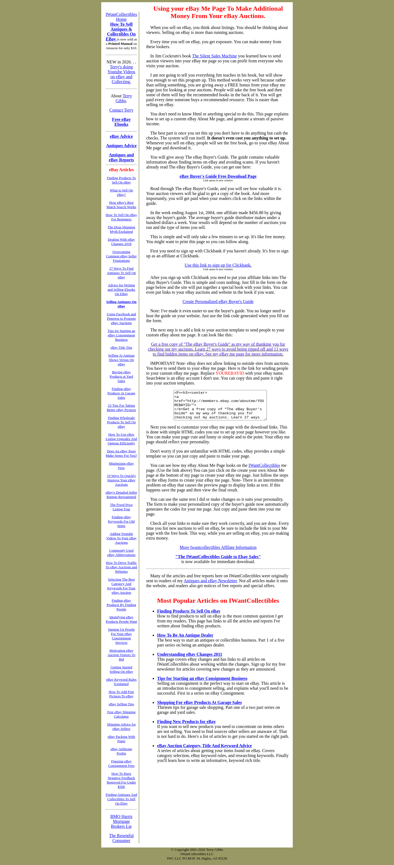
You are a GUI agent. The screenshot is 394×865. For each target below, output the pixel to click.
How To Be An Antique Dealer (185, 641)
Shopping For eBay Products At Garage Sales (199, 708)
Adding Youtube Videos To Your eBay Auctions (121, 538)
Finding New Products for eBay (186, 727)
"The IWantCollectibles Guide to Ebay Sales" (218, 562)
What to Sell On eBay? (121, 192)
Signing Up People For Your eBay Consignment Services (121, 636)
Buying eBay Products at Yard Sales (121, 376)
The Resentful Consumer (121, 838)
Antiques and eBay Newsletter (210, 586)
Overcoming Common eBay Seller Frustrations (121, 256)
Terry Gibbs (123, 98)
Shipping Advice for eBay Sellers (121, 726)
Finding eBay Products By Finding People (121, 604)
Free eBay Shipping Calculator (121, 714)
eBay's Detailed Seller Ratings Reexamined (121, 494)
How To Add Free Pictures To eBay (121, 694)
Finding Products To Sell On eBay (188, 616)
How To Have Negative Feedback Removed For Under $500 (121, 780)
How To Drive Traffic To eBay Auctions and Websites (121, 567)
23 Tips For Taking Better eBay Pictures (121, 407)
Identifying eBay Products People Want (121, 619)
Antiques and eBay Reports (121, 157)
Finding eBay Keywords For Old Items (121, 521)
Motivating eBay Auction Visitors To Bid (121, 654)
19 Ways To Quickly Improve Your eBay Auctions (121, 480)
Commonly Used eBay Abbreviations (121, 552)
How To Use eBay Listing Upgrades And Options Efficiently (121, 438)
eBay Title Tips (121, 347)
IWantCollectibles (264, 471)
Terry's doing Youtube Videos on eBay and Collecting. (121, 74)
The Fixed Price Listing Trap (121, 507)
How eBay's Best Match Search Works (121, 204)
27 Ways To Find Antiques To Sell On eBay (121, 272)
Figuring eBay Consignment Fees (121, 763)
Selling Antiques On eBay (121, 304)
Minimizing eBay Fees (121, 465)
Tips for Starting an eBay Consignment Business (202, 684)
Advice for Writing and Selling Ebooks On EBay (121, 289)
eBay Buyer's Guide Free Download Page (218, 176)
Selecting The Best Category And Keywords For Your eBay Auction (121, 586)
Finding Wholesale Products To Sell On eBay (121, 422)
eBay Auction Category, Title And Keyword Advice (204, 751)
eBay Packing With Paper (121, 739)
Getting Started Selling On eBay (121, 669)
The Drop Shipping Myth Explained (121, 229)
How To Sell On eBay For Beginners (121, 217)
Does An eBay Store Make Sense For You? (121, 453)
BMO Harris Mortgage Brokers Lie (121, 821)
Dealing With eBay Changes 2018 (121, 241)
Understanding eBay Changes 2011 (189, 660)
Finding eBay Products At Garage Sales (121, 393)
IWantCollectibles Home (121, 17)
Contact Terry (121, 110)
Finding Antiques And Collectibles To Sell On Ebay (121, 799)
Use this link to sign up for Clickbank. (218, 265)
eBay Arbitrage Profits (121, 751)
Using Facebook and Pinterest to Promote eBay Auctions (121, 318)
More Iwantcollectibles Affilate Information (218, 553)
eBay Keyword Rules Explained (121, 681)
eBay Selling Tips (121, 704)
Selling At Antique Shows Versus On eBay (121, 359)
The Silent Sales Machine (214, 56)
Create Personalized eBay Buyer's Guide (218, 301)
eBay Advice (121, 136)
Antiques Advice (121, 145)
